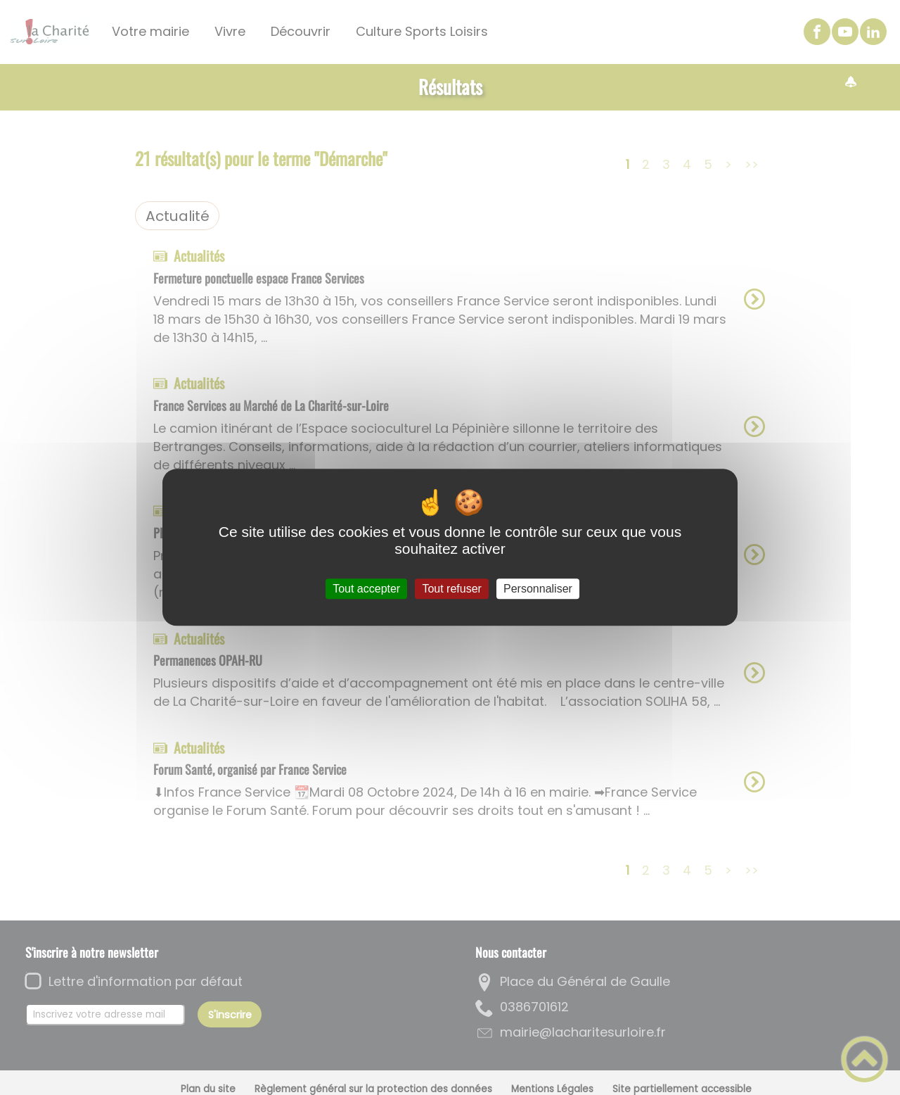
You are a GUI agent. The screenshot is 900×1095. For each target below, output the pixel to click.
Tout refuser (451, 589)
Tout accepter (366, 589)
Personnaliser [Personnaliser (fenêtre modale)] (537, 589)
